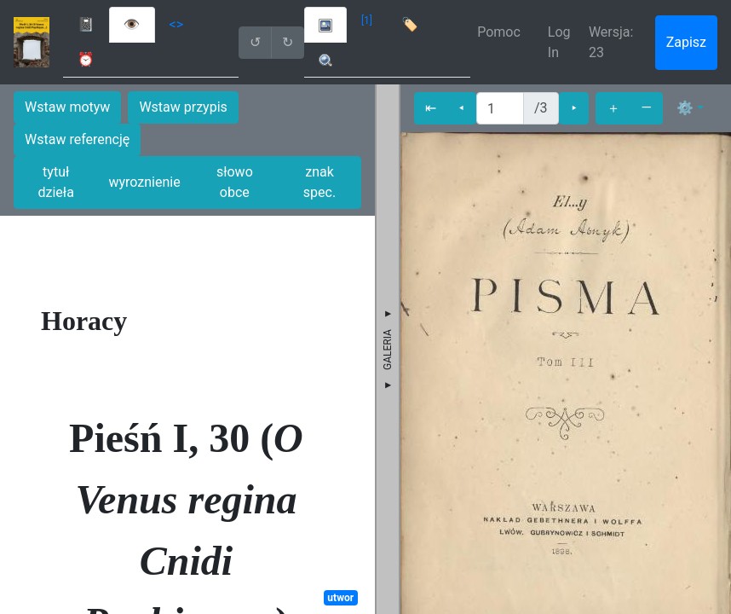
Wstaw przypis (183, 107)
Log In (559, 42)
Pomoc (499, 32)
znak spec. (319, 182)
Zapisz (686, 42)
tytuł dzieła (56, 182)
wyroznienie (144, 182)
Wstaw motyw (67, 107)
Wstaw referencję (77, 139)
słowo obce (234, 182)
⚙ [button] (685, 108)
